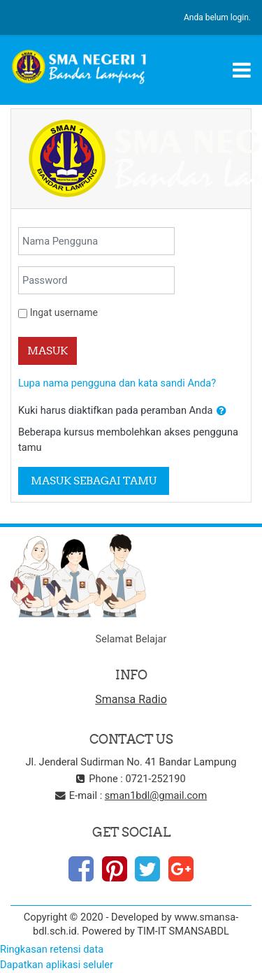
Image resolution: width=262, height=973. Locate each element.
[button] (221, 411)
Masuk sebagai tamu (94, 480)
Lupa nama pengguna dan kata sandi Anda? (117, 383)
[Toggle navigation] (242, 70)
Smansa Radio (131, 699)
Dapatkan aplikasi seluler (56, 964)
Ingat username (64, 312)
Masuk (47, 350)
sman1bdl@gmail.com (156, 795)
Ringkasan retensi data (51, 949)
